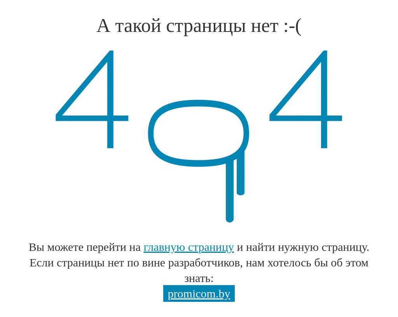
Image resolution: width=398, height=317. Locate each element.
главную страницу (189, 246)
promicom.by (199, 293)
